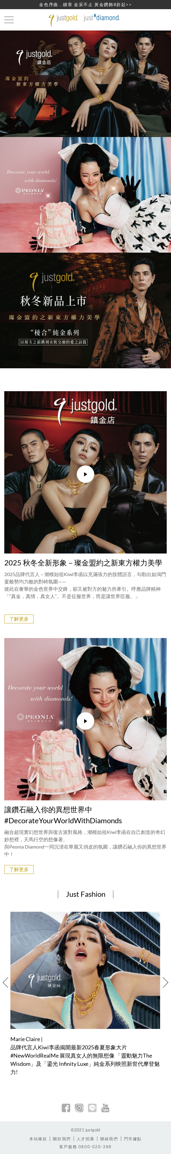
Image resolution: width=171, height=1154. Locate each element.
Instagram (79, 1108)
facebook (66, 1108)
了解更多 (19, 619)
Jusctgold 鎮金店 (85, 20)
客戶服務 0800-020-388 (85, 1146)
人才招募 (85, 1138)
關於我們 (62, 1138)
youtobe (105, 1108)
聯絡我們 (109, 1138)
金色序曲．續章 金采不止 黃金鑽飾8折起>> (85, 4)
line (92, 1108)
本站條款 (38, 1138)
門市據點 (133, 1138)
